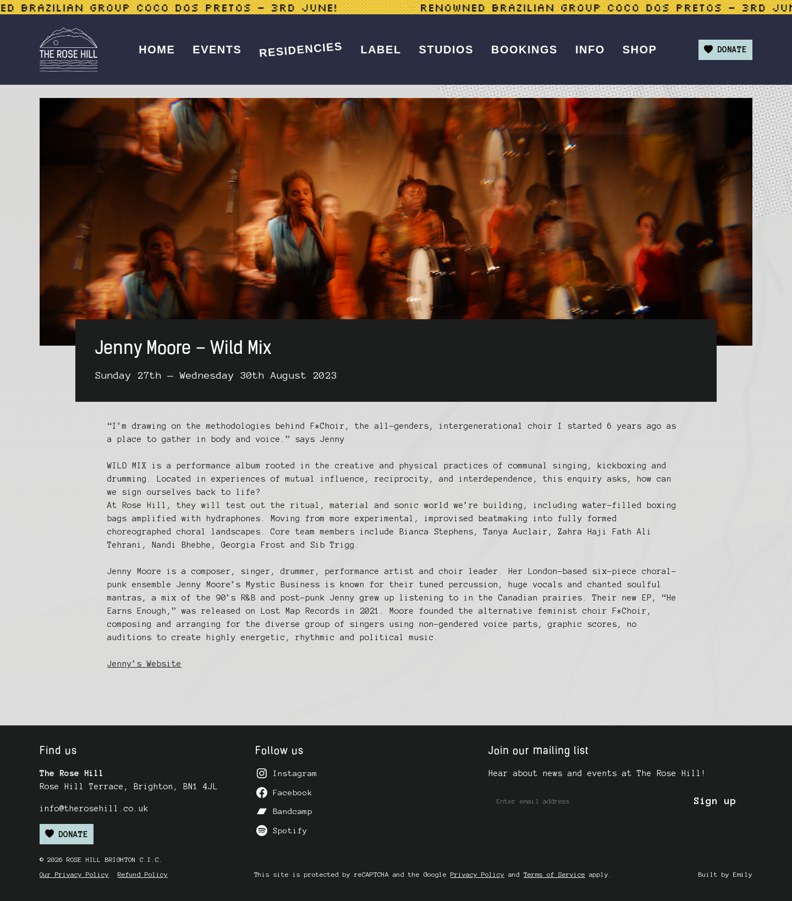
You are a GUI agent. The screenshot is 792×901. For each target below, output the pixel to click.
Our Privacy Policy (74, 874)
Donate (725, 49)
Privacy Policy (477, 874)
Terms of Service (554, 874)
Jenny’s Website (144, 663)
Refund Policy (143, 874)
